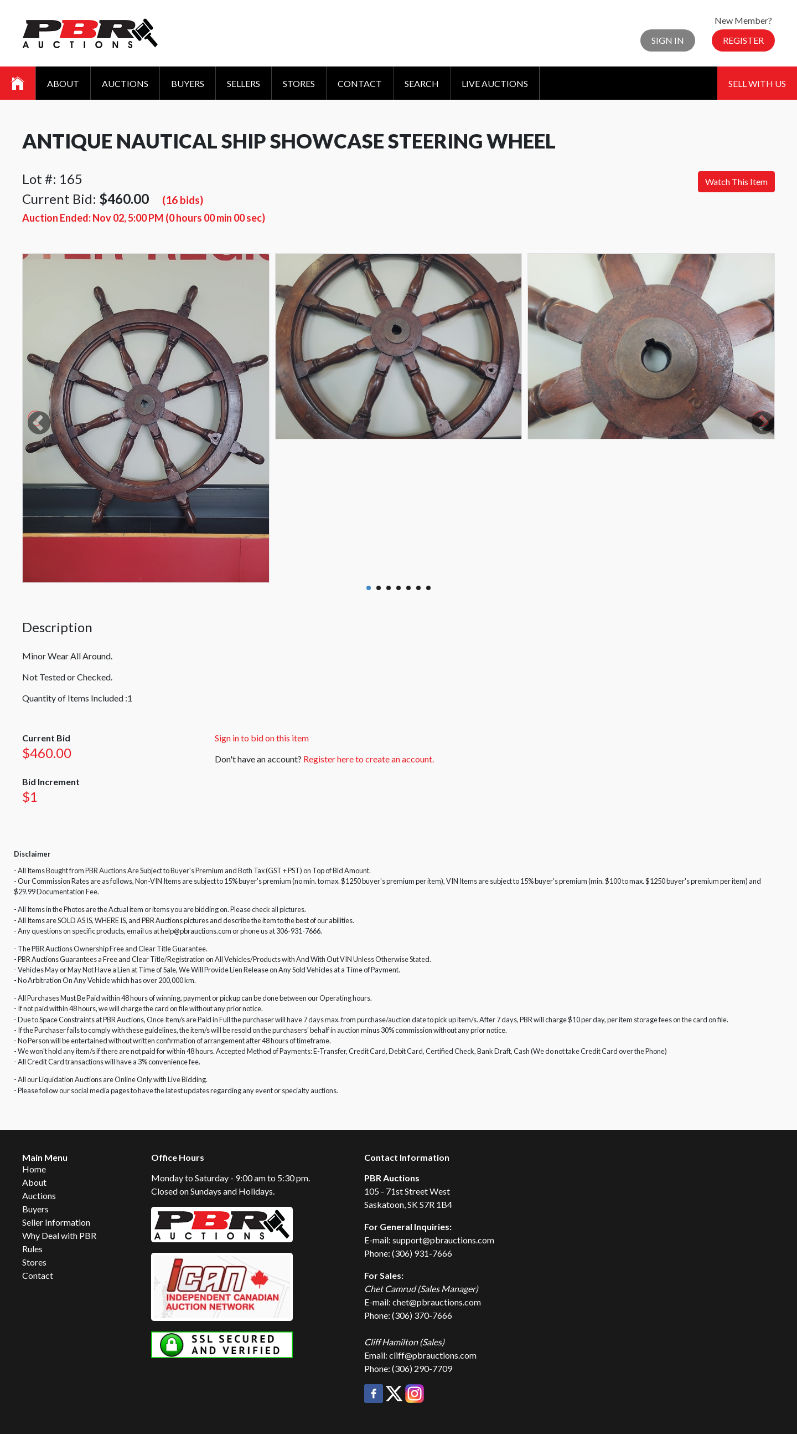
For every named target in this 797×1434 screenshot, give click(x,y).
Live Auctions (495, 83)
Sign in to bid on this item (262, 738)
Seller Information (56, 1222)
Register (743, 40)
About (63, 83)
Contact (360, 83)
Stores (299, 83)
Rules (32, 1248)
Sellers (243, 83)
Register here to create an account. (368, 759)
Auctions (125, 83)
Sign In (667, 40)
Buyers (187, 83)
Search (422, 83)
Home (34, 1169)
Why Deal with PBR (59, 1235)
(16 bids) (182, 199)
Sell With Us (757, 83)
